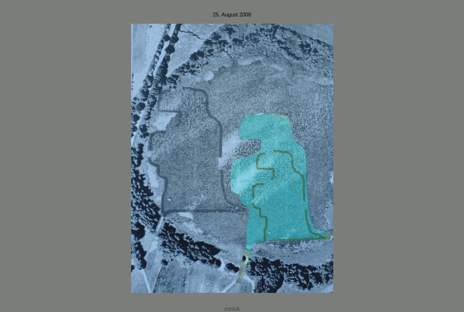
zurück (232, 309)
